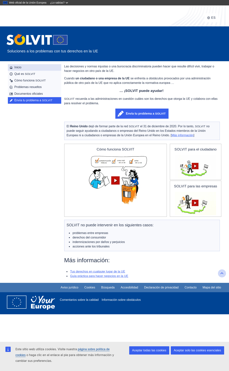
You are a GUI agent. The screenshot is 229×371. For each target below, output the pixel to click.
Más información (182, 135)
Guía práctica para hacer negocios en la (99, 276)
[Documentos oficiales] (34, 94)
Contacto (191, 287)
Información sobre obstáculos (121, 299)
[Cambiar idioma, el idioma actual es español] (211, 17)
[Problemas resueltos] (34, 87)
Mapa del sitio (212, 287)
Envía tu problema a (146, 113)
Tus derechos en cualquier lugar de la (97, 271)
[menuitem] (34, 67)
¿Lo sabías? (57, 2)
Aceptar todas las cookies (149, 350)
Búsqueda (108, 287)
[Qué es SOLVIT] (34, 74)
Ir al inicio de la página (222, 276)
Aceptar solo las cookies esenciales (197, 350)
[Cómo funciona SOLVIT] (34, 80)
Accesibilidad (129, 287)
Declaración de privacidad (161, 287)
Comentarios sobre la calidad (79, 299)
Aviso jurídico (69, 287)
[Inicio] (34, 67)
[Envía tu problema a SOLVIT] (34, 100)
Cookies (89, 287)
